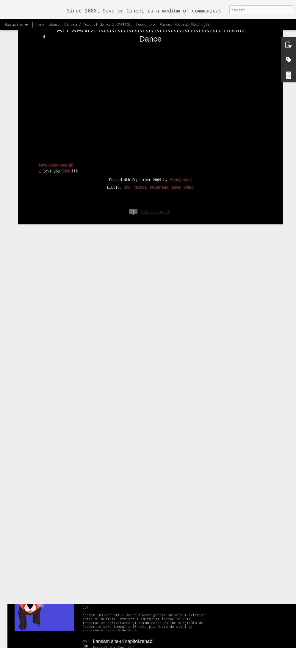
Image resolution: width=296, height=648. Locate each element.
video (189, 139)
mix (127, 139)
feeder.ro (145, 24)
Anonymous (181, 131)
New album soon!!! (56, 117)
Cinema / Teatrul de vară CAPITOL (97, 24)
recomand (159, 139)
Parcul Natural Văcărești (185, 24)
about (54, 24)
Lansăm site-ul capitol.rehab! (123, 641)
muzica (140, 139)
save (176, 139)
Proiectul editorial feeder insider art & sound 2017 (145, 574)
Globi (67, 123)
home (39, 24)
